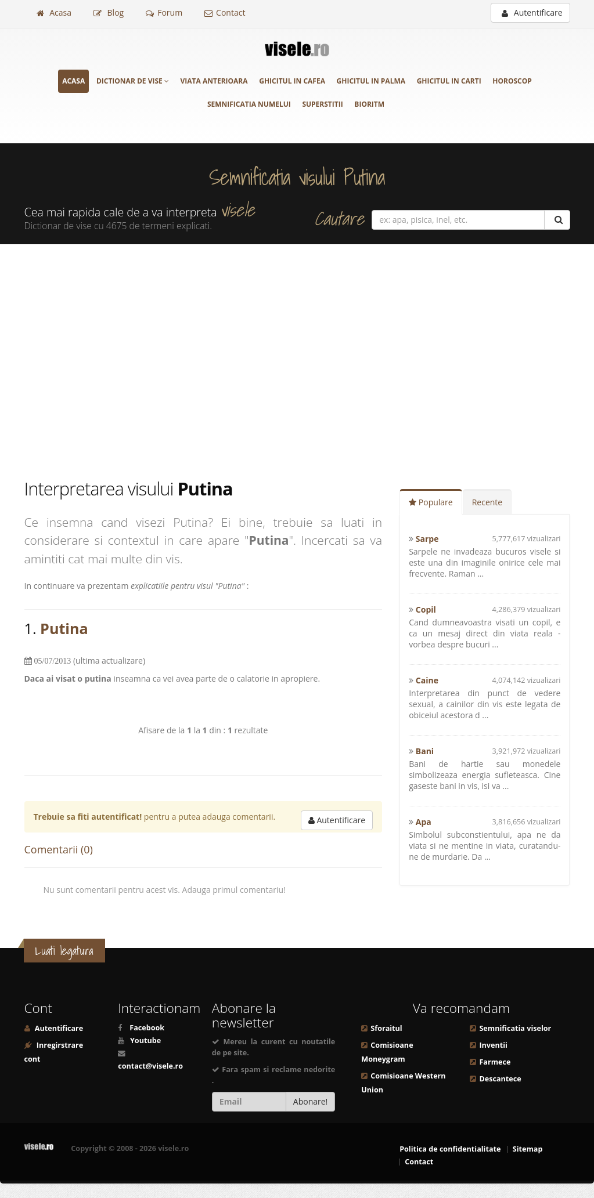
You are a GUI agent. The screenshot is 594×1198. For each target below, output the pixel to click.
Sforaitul (386, 1028)
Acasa (54, 12)
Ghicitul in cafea (292, 81)
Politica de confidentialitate (450, 1149)
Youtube (145, 1040)
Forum (164, 12)
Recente (487, 502)
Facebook (146, 1028)
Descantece (500, 1079)
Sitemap (528, 1149)
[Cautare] (557, 220)
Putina (64, 628)
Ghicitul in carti (449, 81)
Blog (108, 12)
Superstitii (322, 104)
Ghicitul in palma (371, 81)
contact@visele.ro (150, 1066)
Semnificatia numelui (249, 104)
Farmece (494, 1062)
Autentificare (532, 12)
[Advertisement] (297, 360)
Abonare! (310, 1101)
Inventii (493, 1045)
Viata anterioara (214, 81)
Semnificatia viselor (515, 1028)
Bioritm (369, 104)
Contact (224, 12)
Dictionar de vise (132, 81)
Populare (431, 502)
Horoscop (512, 81)
